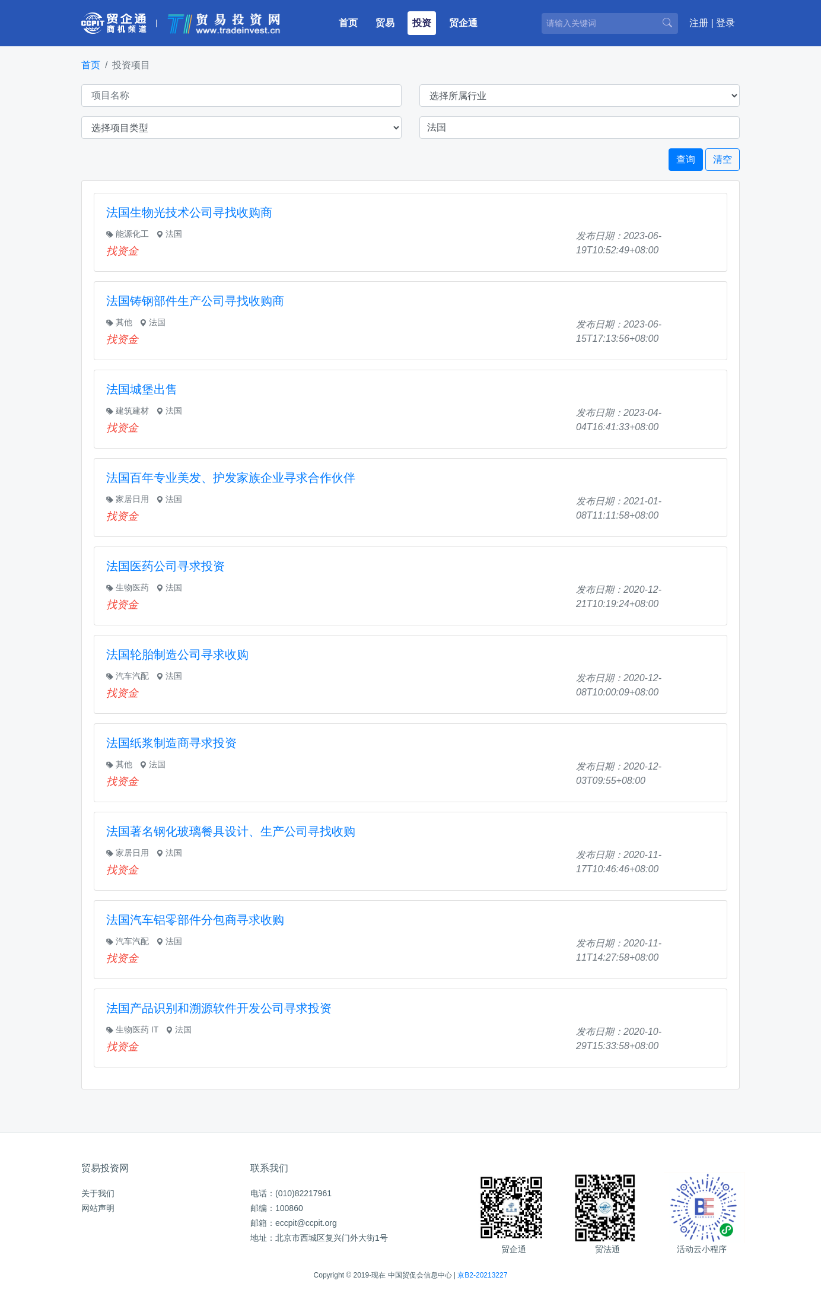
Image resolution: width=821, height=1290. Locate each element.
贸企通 (463, 23)
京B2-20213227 (482, 1275)
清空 (722, 159)
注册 (698, 23)
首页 (350, 21)
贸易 (385, 23)
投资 (421, 23)
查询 (685, 159)
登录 (725, 23)
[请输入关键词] (610, 23)
